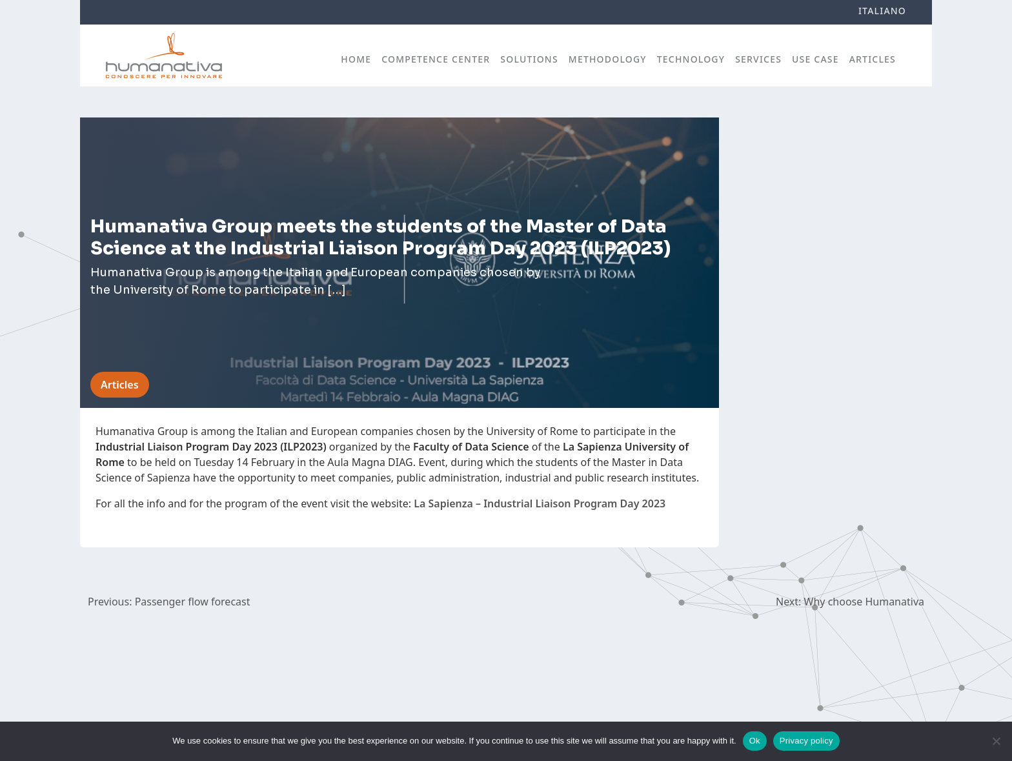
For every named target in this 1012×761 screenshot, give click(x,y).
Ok (754, 741)
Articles (872, 59)
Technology (691, 59)
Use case (815, 59)
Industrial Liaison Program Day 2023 (574, 503)
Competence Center (435, 59)
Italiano (882, 11)
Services (758, 59)
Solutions (529, 59)
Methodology (608, 59)
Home (356, 59)
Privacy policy (806, 741)
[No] (995, 741)
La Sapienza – (447, 503)
